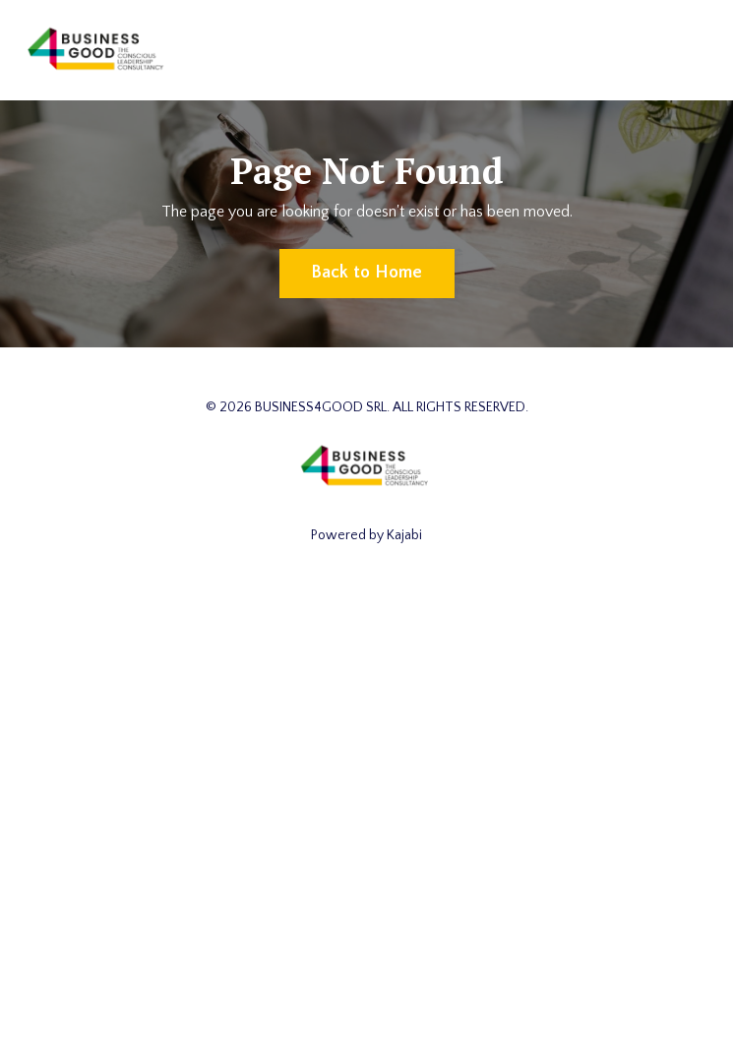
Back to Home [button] (367, 272)
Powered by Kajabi (366, 535)
